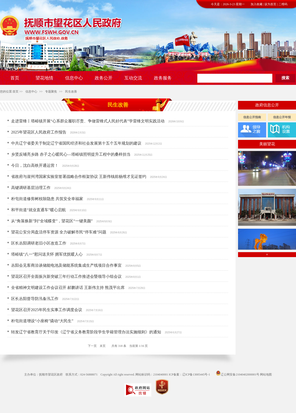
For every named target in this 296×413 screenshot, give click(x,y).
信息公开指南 (252, 117)
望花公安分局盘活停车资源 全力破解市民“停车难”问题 (58, 232)
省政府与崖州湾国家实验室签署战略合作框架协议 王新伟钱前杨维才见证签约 (78, 176)
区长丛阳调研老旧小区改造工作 (38, 243)
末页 (103, 346)
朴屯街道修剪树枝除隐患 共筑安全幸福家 (47, 199)
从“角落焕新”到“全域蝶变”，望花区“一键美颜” (52, 221)
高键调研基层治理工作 (31, 188)
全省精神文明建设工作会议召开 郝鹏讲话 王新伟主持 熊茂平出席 (68, 287)
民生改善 (71, 91)
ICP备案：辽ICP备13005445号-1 (189, 374)
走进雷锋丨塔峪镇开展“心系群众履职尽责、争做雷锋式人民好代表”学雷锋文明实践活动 (88, 121)
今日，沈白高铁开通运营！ (34, 165)
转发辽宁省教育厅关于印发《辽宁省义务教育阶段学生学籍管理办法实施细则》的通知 (86, 332)
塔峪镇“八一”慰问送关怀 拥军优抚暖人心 (47, 254)
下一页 (92, 346)
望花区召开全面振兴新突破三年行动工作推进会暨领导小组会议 (66, 276)
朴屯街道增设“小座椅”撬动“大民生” (42, 321)
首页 (15, 91)
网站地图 (266, 374)
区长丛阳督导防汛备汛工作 (34, 299)
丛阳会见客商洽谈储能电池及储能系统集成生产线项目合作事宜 (66, 265)
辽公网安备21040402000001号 (237, 374)
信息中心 (31, 91)
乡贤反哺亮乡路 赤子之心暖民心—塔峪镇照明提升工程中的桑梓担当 (70, 154)
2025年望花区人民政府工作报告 (38, 132)
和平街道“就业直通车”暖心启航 (38, 210)
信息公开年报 (282, 117)
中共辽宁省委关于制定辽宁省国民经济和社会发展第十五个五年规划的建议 (76, 143)
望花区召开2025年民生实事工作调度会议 (46, 310)
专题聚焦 (51, 91)
